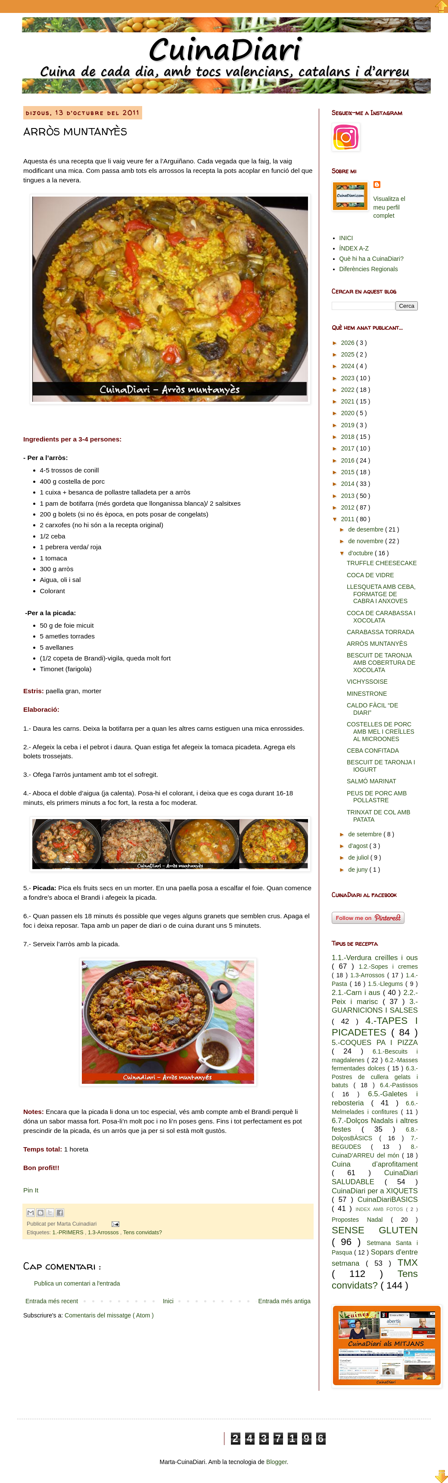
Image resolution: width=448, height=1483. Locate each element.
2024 (348, 366)
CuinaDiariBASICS (388, 1199)
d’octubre (361, 553)
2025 (348, 354)
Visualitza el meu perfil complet (389, 207)
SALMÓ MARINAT (371, 781)
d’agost (358, 845)
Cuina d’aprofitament (375, 1164)
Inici (168, 1301)
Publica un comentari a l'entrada (77, 1283)
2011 (348, 519)
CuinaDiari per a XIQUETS (375, 1191)
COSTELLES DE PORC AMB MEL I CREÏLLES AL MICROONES (380, 731)
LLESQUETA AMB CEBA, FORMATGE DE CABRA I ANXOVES (381, 594)
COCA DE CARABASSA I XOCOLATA (381, 617)
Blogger (276, 1461)
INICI (346, 238)
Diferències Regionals (368, 269)
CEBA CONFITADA (373, 750)
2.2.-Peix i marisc (375, 997)
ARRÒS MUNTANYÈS (377, 643)
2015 (348, 472)
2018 (348, 436)
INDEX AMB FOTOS (380, 1209)
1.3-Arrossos (104, 1233)
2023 (348, 378)
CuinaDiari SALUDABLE (375, 1177)
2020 (348, 413)
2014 (348, 483)
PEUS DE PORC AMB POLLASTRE (377, 797)
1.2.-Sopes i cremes (388, 966)
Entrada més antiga (284, 1301)
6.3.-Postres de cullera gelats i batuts (375, 1077)
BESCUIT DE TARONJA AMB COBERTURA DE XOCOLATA (381, 662)
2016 (348, 460)
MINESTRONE (367, 693)
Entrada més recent (51, 1301)
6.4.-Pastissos (399, 1085)
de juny (358, 869)
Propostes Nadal (361, 1219)
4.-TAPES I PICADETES (375, 1026)
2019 (348, 425)
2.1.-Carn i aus (357, 993)
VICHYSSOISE (367, 681)
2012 (348, 507)
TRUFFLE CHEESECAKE (382, 563)
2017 (348, 448)
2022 (348, 389)
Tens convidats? (142, 1233)
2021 (348, 401)
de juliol (359, 857)
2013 (348, 495)
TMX (408, 1262)
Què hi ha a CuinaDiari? (371, 258)
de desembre (366, 529)
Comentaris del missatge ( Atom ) (109, 1315)
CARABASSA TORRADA (380, 632)
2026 (348, 342)
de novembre (366, 541)
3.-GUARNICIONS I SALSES (375, 1006)
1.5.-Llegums (386, 983)
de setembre (365, 834)
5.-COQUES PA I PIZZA (375, 1043)
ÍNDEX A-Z (354, 248)
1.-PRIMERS (69, 1233)
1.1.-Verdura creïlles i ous (375, 958)
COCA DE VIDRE (370, 575)
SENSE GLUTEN (375, 1230)
